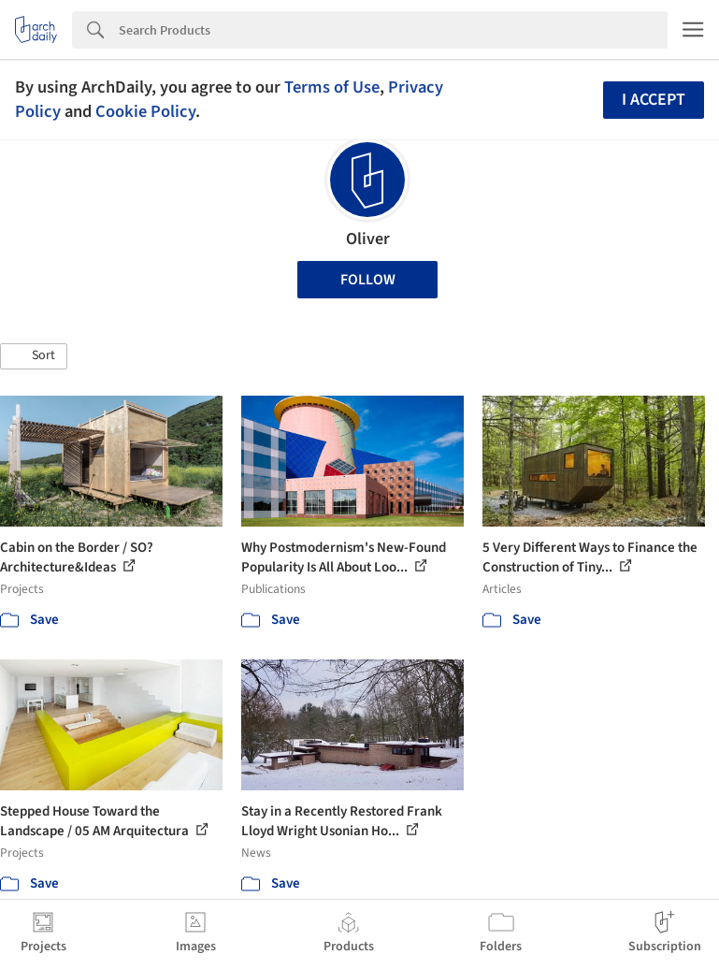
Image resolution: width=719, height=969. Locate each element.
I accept (653, 99)
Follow (367, 279)
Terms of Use (332, 87)
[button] (33, 356)
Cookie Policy (145, 111)
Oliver (368, 239)
